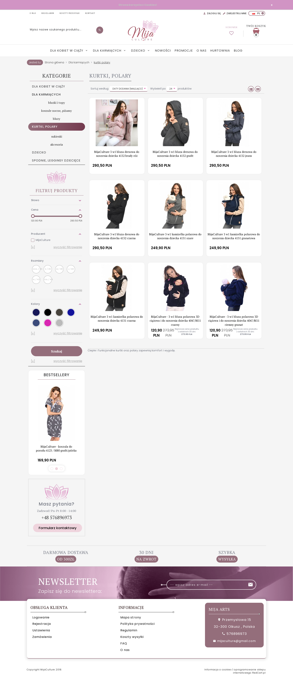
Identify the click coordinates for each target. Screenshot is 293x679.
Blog (238, 50)
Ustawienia (41, 630)
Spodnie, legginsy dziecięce (56, 160)
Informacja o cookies (218, 669)
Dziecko (138, 50)
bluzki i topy (56, 103)
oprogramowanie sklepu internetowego (249, 671)
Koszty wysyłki (132, 637)
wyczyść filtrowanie (67, 247)
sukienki (56, 136)
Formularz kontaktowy (57, 528)
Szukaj (56, 351)
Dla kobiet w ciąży (67, 50)
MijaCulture (43, 240)
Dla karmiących (107, 50)
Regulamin (128, 630)
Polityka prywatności (137, 624)
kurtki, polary (45, 126)
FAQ (123, 643)
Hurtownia (220, 50)
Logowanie (41, 617)
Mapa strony (130, 617)
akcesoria (56, 144)
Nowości (163, 50)
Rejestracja (41, 624)
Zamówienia (42, 637)
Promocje (184, 50)
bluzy (56, 119)
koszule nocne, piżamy (56, 111)
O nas (201, 50)
